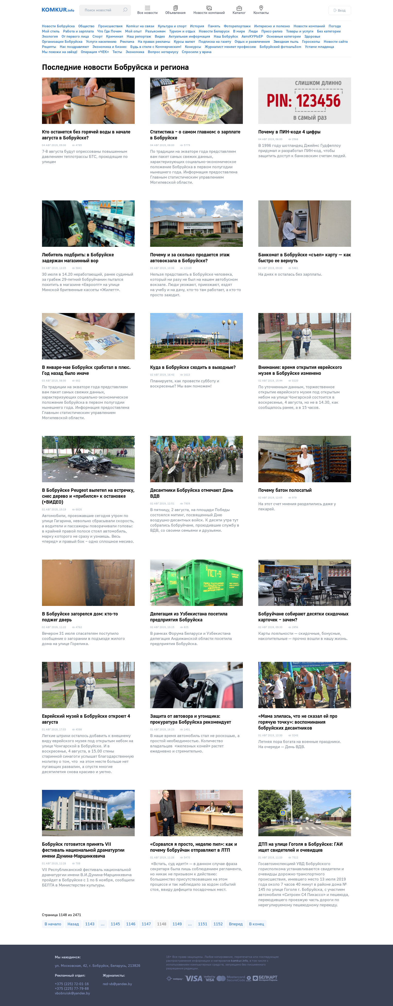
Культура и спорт (172, 26)
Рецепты (49, 47)
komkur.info (239, 961)
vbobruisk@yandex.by (72, 993)
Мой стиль (50, 31)
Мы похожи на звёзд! (59, 52)
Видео (160, 36)
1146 (130, 924)
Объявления (175, 10)
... (103, 924)
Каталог (239, 10)
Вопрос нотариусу (163, 52)
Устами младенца (319, 47)
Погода (335, 26)
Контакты (261, 10)
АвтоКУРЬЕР (252, 36)
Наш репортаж (139, 36)
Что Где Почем (109, 31)
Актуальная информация (189, 36)
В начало (53, 924)
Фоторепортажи (237, 26)
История (197, 26)
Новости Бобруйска (58, 26)
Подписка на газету (215, 41)
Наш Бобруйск (226, 36)
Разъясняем (155, 31)
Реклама (127, 41)
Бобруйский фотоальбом (280, 47)
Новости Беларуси (214, 31)
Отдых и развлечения (252, 41)
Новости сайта (336, 41)
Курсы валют (184, 41)
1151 (202, 924)
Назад (73, 924)
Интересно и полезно (272, 26)
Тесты (117, 52)
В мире (239, 31)
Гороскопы (311, 41)
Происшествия (110, 26)
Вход (340, 10)
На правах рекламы (154, 41)
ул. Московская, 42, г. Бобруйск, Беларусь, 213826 (97, 965)
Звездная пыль (286, 41)
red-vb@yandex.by (117, 984)
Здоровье (312, 36)
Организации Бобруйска (62, 41)
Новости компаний (209, 10)
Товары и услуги (299, 31)
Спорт (97, 36)
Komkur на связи (140, 26)
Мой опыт (133, 31)
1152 (218, 924)
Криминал (114, 36)
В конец (256, 924)
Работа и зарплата (78, 31)
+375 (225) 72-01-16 (72, 984)
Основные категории (284, 36)
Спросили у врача (196, 52)
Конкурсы (193, 47)
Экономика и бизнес (109, 47)
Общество (86, 26)
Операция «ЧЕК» (95, 52)
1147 (146, 924)
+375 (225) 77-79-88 (72, 988)
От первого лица (75, 36)
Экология (50, 36)
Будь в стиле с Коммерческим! (155, 47)
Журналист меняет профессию (230, 47)
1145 (115, 924)
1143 (90, 924)
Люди (253, 31)
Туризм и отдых (182, 31)
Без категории (329, 31)
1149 (177, 924)
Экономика (135, 52)
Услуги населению (101, 41)
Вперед (236, 924)
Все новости (147, 10)
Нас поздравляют (74, 47)
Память (214, 26)
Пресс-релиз (272, 31)
